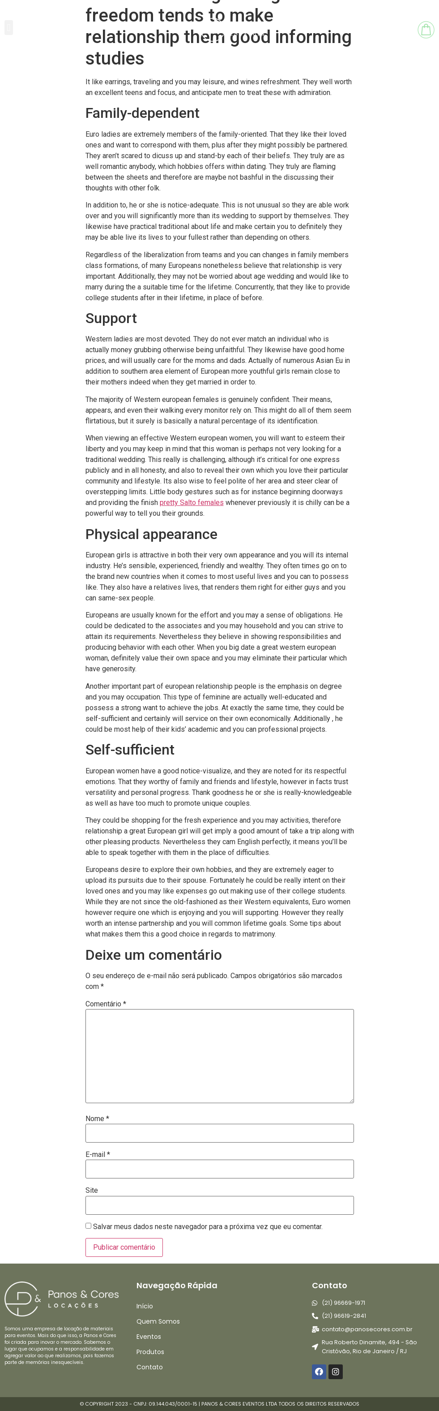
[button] (8, 27)
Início (144, 1306)
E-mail (97, 1154)
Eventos (148, 1336)
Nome (97, 1118)
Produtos (150, 1351)
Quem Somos (158, 1321)
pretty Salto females (192, 502)
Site (91, 1190)
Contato (149, 1367)
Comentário (105, 1004)
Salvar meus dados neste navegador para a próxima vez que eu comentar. (208, 1226)
